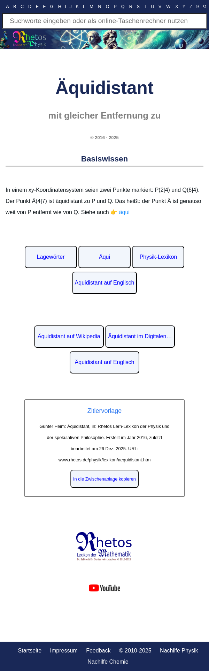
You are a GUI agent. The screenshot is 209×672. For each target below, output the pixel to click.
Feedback (98, 651)
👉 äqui (120, 212)
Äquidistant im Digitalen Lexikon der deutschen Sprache (141, 336)
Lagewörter (51, 257)
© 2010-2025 (135, 651)
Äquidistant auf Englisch (104, 283)
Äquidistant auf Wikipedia (69, 336)
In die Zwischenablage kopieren (104, 479)
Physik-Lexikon (158, 257)
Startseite (30, 651)
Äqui (104, 257)
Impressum (64, 651)
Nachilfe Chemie (107, 662)
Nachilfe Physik (179, 651)
